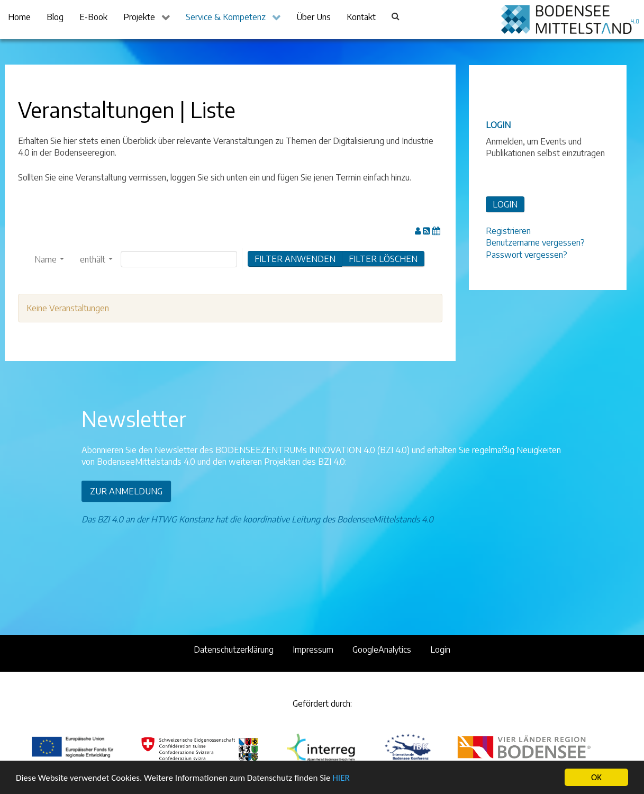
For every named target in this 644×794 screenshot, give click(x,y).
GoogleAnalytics (381, 649)
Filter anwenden (295, 259)
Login (440, 649)
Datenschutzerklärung (234, 649)
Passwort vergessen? (526, 254)
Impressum (313, 649)
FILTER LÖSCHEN (383, 259)
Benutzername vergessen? (535, 242)
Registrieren (508, 230)
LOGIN (505, 204)
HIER (340, 777)
